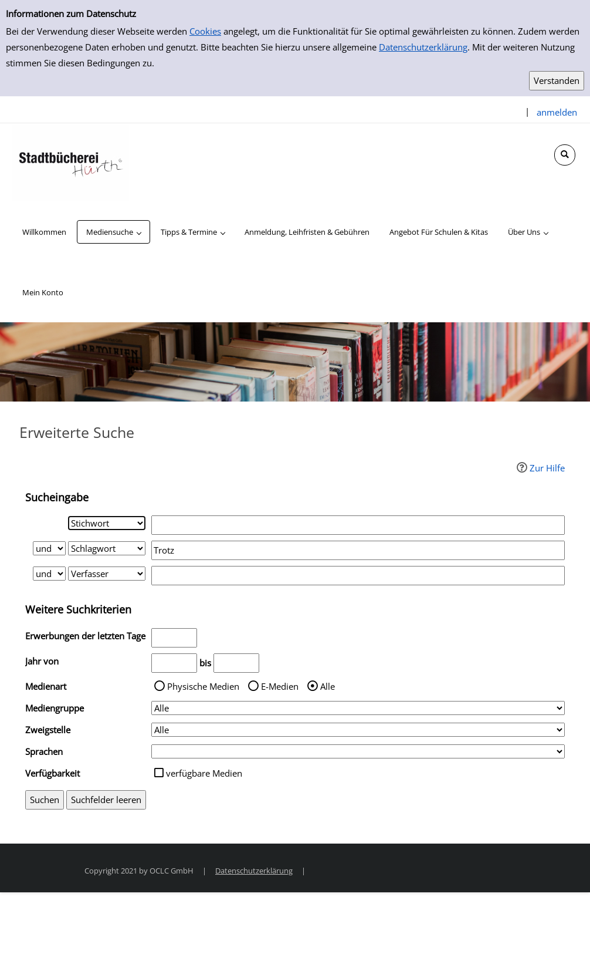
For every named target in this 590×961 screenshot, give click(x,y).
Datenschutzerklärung (423, 47)
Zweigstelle (47, 730)
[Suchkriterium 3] (106, 574)
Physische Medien (203, 686)
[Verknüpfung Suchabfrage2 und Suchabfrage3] (49, 574)
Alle (327, 686)
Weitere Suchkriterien (78, 609)
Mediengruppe (54, 708)
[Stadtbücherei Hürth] (70, 161)
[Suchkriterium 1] (106, 523)
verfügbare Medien (204, 773)
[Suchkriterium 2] (106, 548)
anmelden (557, 112)
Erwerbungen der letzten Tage (85, 636)
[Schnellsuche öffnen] (564, 155)
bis (205, 663)
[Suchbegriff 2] (358, 550)
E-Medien (280, 686)
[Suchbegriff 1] (358, 525)
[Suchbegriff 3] (358, 575)
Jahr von (42, 661)
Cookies (205, 31)
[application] (113, 232)
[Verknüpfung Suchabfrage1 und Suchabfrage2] (49, 548)
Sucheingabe (57, 497)
